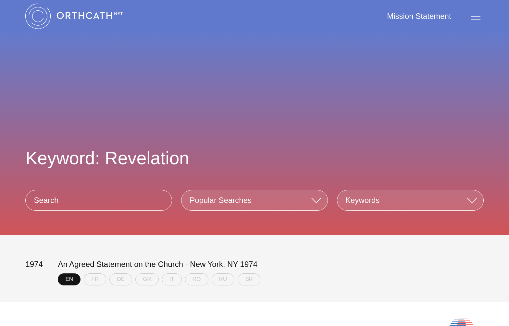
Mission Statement (419, 16)
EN (69, 279)
